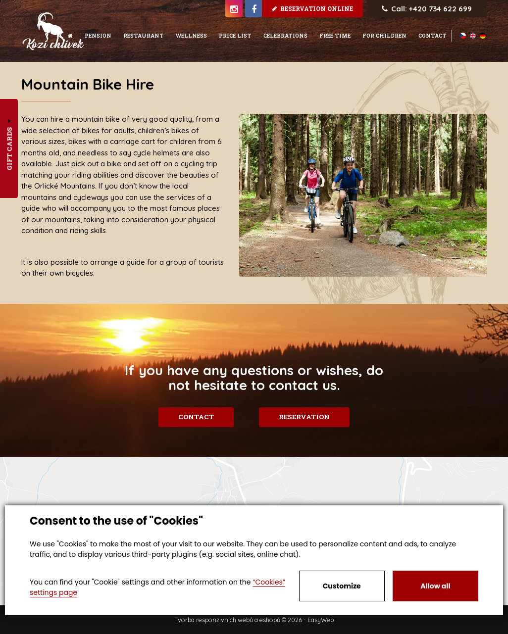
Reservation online (312, 8)
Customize (342, 586)
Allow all (435, 586)
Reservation (305, 416)
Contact (195, 416)
